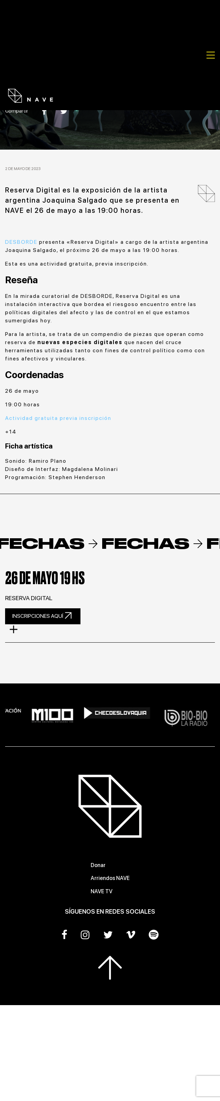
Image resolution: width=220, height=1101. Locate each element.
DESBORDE (21, 242)
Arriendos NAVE (110, 878)
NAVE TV (101, 891)
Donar (98, 865)
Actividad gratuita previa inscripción (58, 418)
